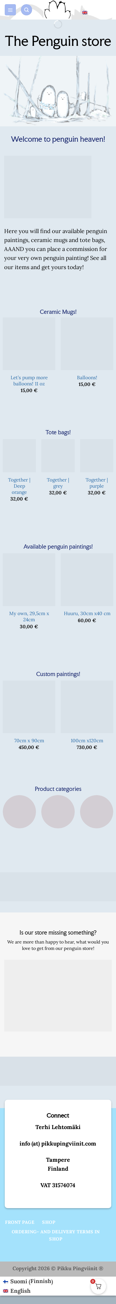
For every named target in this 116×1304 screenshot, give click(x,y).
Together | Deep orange (19, 486)
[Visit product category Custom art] (96, 823)
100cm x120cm (87, 741)
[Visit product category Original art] (57, 823)
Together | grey (58, 483)
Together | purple (97, 483)
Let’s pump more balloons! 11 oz (29, 380)
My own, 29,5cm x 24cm (29, 616)
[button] (10, 10)
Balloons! (87, 377)
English (90, 9)
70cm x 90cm (29, 741)
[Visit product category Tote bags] (19, 823)
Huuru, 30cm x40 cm (87, 613)
